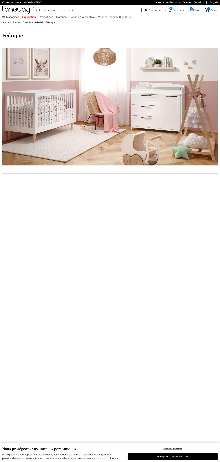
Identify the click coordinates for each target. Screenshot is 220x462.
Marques (61, 17)
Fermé (197, 2)
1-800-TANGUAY (32, 2)
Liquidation (29, 17)
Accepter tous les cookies (172, 456)
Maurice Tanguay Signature (114, 17)
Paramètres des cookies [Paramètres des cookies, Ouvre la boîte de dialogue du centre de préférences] (172, 449)
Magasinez (12, 17)
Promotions (46, 17)
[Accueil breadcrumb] (6, 22)
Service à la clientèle (82, 17)
